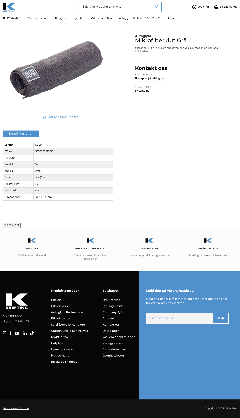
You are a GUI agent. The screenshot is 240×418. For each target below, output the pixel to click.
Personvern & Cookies (16, 408)
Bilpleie (56, 300)
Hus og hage (60, 355)
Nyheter (79, 18)
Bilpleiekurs (59, 306)
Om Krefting (111, 300)
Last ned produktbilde (60, 117)
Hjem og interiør (63, 349)
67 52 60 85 (142, 91)
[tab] (21, 134)
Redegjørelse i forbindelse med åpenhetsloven (114, 349)
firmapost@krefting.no (149, 78)
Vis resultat (11, 225)
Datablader (111, 331)
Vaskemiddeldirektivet (119, 337)
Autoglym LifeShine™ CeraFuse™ (140, 18)
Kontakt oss (111, 325)
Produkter (11, 18)
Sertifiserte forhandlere (68, 325)
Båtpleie (57, 343)
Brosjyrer (60, 18)
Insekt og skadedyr (65, 362)
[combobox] (120, 7)
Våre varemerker (37, 18)
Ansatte (172, 18)
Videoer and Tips (101, 18)
